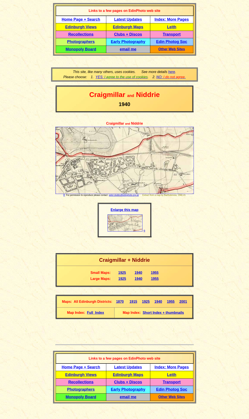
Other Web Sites (171, 49)
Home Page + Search (81, 19)
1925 (122, 273)
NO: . (171, 77)
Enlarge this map (124, 210)
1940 (138, 273)
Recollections (81, 34)
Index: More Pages (172, 19)
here (171, 72)
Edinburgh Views (81, 27)
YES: (122, 77)
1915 (133, 301)
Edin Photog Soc (171, 42)
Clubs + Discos (128, 34)
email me (128, 49)
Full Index (95, 312)
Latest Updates (128, 19)
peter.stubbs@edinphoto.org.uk (124, 195)
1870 (120, 301)
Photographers (81, 42)
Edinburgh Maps (128, 27)
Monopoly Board (81, 49)
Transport (172, 34)
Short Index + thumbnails (163, 312)
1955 (155, 273)
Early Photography (128, 42)
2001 (183, 301)
